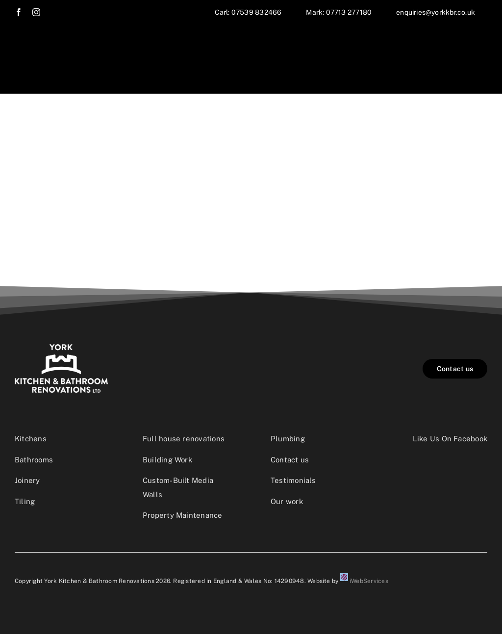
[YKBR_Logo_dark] (61, 348)
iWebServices (369, 581)
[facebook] (19, 12)
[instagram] (36, 12)
